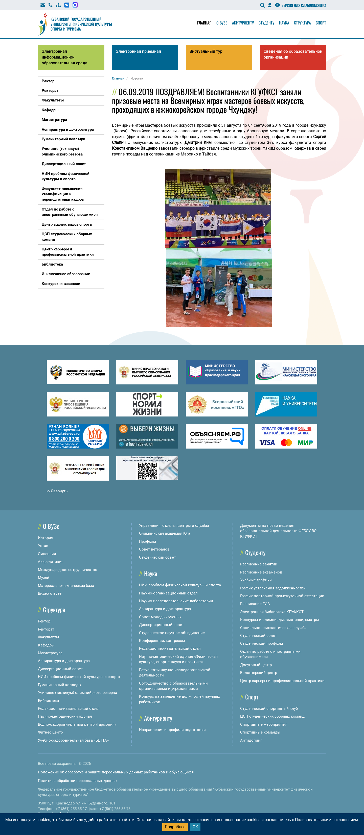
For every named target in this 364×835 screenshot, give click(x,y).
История (45, 538)
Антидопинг (251, 740)
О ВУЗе (51, 526)
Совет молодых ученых (160, 617)
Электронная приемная (138, 51)
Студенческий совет (157, 557)
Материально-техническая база (66, 585)
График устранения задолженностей (273, 588)
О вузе (221, 23)
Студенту (266, 23)
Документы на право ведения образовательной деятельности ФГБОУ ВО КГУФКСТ (278, 531)
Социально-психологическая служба (273, 627)
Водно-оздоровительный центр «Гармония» (77, 724)
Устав (43, 545)
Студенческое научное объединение (172, 633)
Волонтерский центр (258, 672)
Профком (147, 541)
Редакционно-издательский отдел (69, 708)
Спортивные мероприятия (263, 724)
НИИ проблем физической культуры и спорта (79, 676)
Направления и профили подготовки (172, 729)
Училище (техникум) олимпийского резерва (77, 692)
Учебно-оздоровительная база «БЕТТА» (73, 740)
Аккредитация (50, 561)
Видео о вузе (49, 593)
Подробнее (175, 826)
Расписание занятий (258, 564)
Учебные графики (256, 580)
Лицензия (47, 554)
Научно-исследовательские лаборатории (176, 601)
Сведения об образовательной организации (293, 54)
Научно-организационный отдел (168, 593)
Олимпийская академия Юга (164, 533)
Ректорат (46, 629)
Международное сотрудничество (67, 569)
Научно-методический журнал (65, 716)
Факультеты (48, 637)
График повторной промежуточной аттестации (282, 596)
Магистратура (50, 653)
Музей (43, 577)
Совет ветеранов (154, 549)
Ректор (44, 621)
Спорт (321, 23)
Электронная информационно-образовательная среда (64, 57)
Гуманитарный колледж (59, 685)
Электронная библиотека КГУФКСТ (272, 612)
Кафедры (46, 645)
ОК (195, 826)
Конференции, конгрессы (162, 640)
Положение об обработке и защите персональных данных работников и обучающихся (116, 772)
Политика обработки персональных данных (77, 780)
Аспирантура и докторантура (64, 661)
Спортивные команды (260, 732)
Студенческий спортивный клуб (269, 708)
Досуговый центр (256, 665)
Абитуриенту (243, 23)
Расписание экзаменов (261, 572)
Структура (302, 23)
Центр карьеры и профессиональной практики (282, 681)
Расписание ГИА (255, 604)
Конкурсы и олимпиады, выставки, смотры (279, 619)
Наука (284, 23)
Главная (204, 23)
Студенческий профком (261, 643)
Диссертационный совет (60, 669)
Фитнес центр (50, 732)
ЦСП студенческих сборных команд (272, 716)
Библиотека (48, 700)
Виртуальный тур (206, 51)
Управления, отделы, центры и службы (174, 525)
